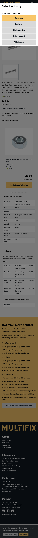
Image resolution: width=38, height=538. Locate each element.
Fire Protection (19, 30)
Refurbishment (19, 36)
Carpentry (19, 18)
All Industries (19, 42)
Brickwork (19, 24)
